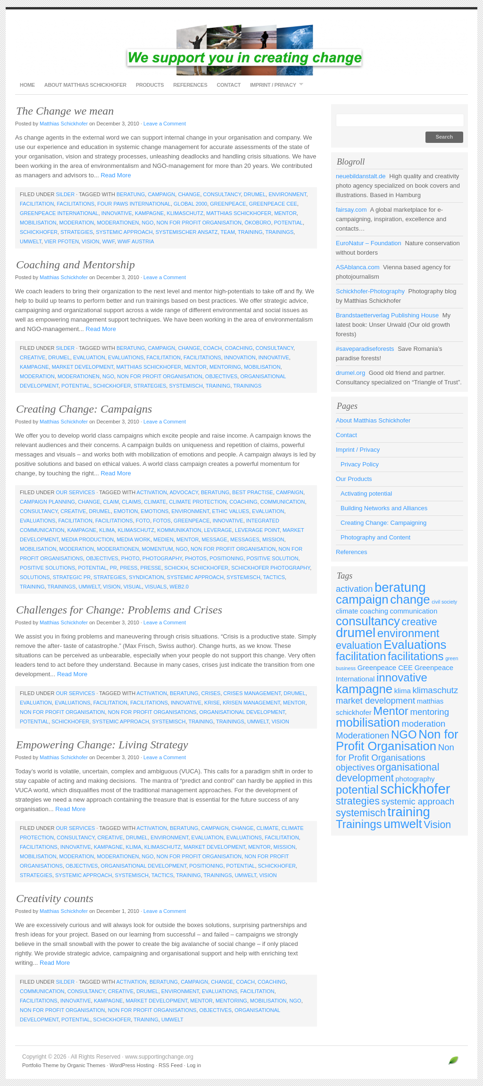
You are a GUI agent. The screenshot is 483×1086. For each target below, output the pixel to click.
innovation (240, 357)
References (190, 85)
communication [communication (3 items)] (414, 611)
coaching (238, 348)
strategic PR (72, 577)
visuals (156, 586)
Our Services (75, 492)
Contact (229, 85)
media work (133, 539)
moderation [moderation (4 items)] (424, 724)
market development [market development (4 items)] (375, 700)
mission (273, 539)
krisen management (251, 702)
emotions (155, 511)
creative (32, 357)
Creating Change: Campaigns (84, 409)
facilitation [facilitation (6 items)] (361, 656)
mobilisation (38, 222)
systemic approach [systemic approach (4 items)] (418, 801)
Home (27, 85)
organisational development (242, 712)
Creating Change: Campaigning (383, 522)
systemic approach (124, 232)
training (250, 232)
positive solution (273, 558)
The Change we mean (65, 111)
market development (83, 367)
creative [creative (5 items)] (419, 622)
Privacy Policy (360, 464)
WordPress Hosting (131, 1065)
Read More (115, 175)
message (214, 539)
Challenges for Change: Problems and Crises (119, 610)
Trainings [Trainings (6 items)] (359, 824)
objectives (221, 376)
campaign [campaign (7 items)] (362, 599)
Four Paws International (134, 204)
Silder (65, 194)
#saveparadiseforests (365, 348)
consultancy (222, 194)
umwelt (31, 241)
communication (282, 502)
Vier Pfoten (61, 241)
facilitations (75, 204)
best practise (252, 492)
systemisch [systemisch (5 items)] (361, 813)
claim (111, 502)
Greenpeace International (59, 213)
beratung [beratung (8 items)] (400, 587)
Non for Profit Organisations (152, 712)
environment (287, 194)
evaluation (89, 357)
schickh (176, 568)
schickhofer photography (270, 568)
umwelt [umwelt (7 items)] (402, 823)
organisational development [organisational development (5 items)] (388, 773)
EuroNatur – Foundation (368, 243)
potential (288, 222)
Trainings (279, 232)
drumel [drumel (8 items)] (355, 632)
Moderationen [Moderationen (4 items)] (362, 735)
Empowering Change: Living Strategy (102, 744)
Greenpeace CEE (273, 204)
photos (196, 558)
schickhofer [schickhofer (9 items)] (415, 788)
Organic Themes (86, 1065)
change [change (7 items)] (410, 599)
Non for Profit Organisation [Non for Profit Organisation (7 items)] (397, 740)
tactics (274, 577)
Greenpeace (228, 204)
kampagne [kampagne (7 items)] (364, 689)
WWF (108, 241)
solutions (35, 577)
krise (212, 702)
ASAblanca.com (358, 267)
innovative (116, 213)
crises (211, 693)
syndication (146, 577)
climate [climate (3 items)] (347, 611)
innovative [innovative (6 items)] (401, 677)
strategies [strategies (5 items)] (358, 801)
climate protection (197, 502)
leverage (218, 530)
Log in (194, 1065)
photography (162, 558)
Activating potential (366, 493)
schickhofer (39, 232)
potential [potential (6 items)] (357, 789)
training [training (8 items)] (409, 811)
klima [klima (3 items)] (402, 691)
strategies (76, 232)
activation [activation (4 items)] (354, 589)
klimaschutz (185, 213)
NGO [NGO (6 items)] (404, 734)
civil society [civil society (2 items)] (444, 602)
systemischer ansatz (187, 232)
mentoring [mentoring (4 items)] (429, 712)
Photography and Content (375, 537)
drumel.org (350, 372)
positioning (226, 558)
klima (107, 530)
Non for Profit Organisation (199, 222)
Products (150, 85)
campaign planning (47, 502)
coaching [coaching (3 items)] (374, 611)
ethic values (231, 511)
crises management (252, 693)
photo (130, 558)
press (128, 568)
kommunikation (179, 530)
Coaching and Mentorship (75, 264)
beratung (131, 194)
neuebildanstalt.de (361, 176)
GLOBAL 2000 (190, 204)
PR (113, 568)
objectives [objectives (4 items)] (355, 767)
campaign (161, 194)
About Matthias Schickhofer (85, 85)
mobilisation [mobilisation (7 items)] (368, 722)
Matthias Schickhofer (64, 123)
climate (155, 502)
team (227, 232)
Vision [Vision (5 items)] (437, 824)
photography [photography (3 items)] (414, 779)
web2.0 (179, 586)
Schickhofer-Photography (370, 291)
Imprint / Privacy (274, 85)
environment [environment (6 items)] (408, 633)
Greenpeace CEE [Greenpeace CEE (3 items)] (385, 667)
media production (87, 539)
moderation (76, 222)
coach (212, 348)
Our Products (354, 478)
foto (143, 520)
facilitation (37, 204)
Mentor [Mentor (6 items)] (390, 711)
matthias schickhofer (238, 213)
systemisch (186, 386)
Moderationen (118, 222)
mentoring (225, 367)
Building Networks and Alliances (384, 508)
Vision (90, 241)
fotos (162, 520)
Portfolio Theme (40, 1065)
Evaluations (125, 357)
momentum (157, 549)
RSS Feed (170, 1065)
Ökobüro (257, 222)
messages (244, 539)
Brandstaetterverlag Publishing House (387, 315)
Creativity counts (54, 898)
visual (133, 586)
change (189, 194)
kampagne (149, 213)
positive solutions (47, 568)
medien (163, 539)
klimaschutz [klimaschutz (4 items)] (435, 690)
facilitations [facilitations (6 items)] (415, 656)
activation (152, 492)
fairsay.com (351, 209)
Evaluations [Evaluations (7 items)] (414, 644)
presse (151, 568)
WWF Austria (135, 241)
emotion (126, 511)
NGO (148, 222)
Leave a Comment (164, 123)
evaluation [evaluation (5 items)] (359, 645)
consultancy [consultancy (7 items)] (368, 621)
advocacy (183, 492)
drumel (255, 194)
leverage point (257, 530)
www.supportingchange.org (241, 47)
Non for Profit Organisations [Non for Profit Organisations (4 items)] (395, 752)
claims (131, 502)
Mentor (285, 213)
